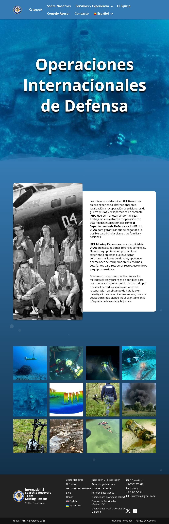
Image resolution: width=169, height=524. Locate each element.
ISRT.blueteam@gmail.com (140, 496)
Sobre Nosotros (59, 6)
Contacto (82, 13)
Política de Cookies (145, 520)
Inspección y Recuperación (106, 479)
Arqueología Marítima (103, 484)
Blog (68, 492)
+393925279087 (134, 492)
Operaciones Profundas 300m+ (108, 497)
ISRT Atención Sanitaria (78, 488)
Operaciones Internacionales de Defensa (109, 510)
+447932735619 (134, 484)
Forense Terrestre (101, 488)
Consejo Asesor (58, 13)
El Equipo (124, 6)
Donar (69, 497)
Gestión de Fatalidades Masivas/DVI (104, 503)
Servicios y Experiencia (92, 6)
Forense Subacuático (103, 492)
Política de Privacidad (121, 520)
